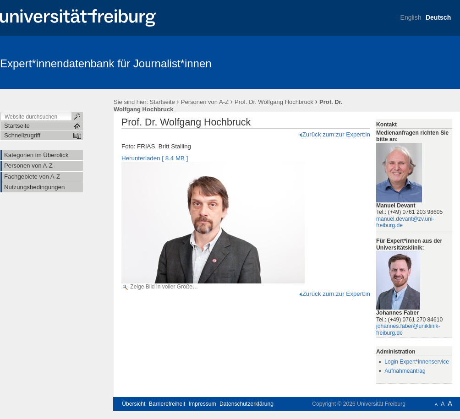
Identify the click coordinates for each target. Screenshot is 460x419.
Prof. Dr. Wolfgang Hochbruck (274, 101)
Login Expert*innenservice (416, 362)
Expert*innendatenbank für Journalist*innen (106, 63)
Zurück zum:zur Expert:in (334, 134)
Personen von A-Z (205, 101)
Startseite (162, 101)
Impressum (202, 404)
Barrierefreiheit (167, 404)
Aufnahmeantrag (405, 371)
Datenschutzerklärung (246, 404)
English (411, 17)
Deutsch (438, 17)
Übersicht (133, 404)
